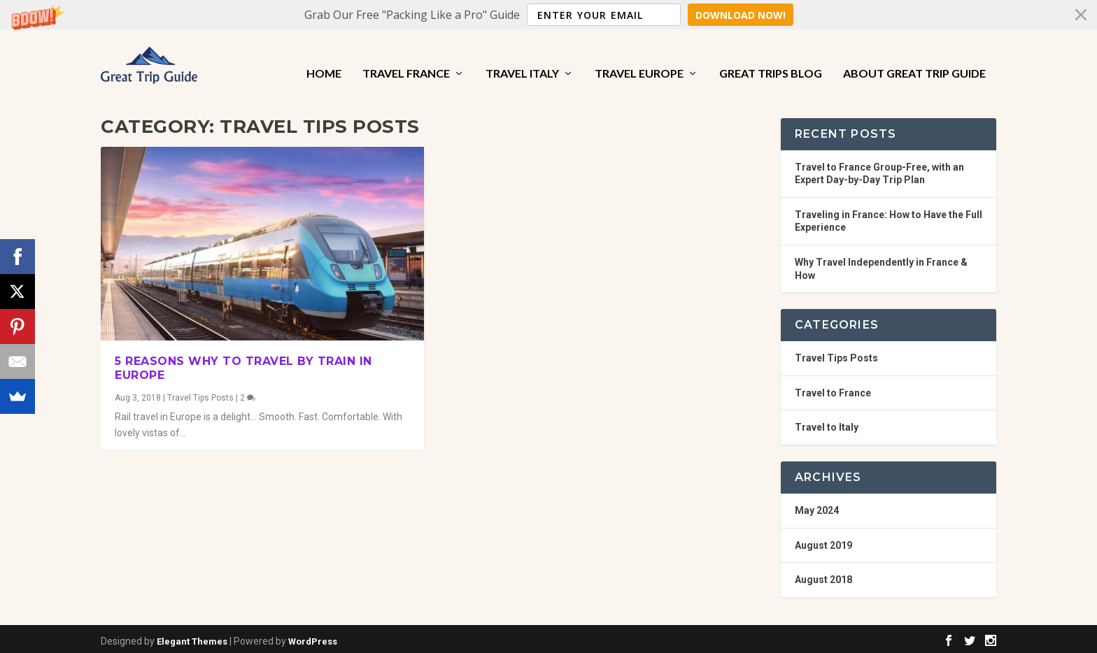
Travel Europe (639, 58)
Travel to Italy (826, 423)
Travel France (406, 58)
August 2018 (823, 575)
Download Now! (740, 15)
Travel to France (833, 388)
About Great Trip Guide (914, 58)
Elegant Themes (192, 636)
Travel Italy (522, 58)
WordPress (312, 636)
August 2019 (823, 540)
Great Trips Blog (770, 58)
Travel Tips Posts (200, 394)
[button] (548, 14)
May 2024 (817, 505)
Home (323, 58)
